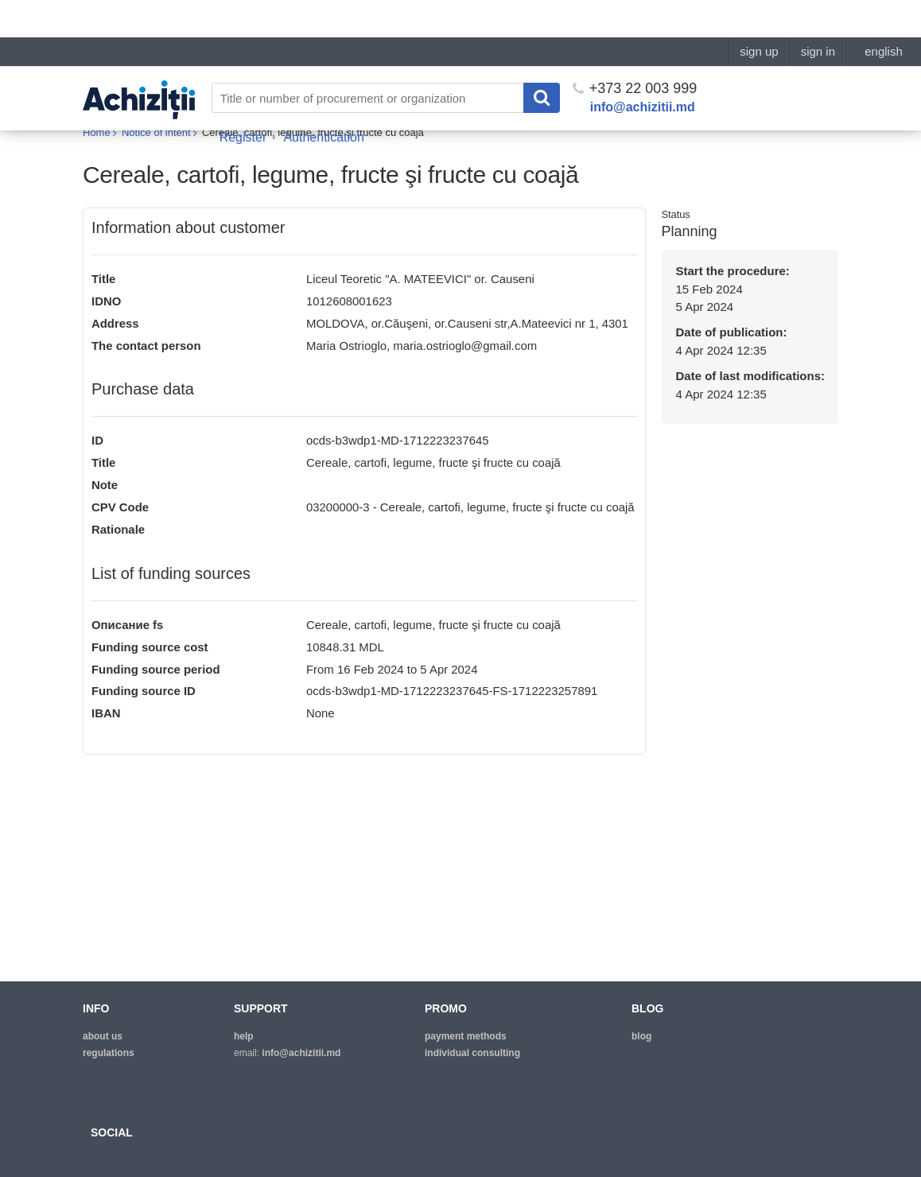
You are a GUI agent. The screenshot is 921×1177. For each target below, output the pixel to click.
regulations (108, 1053)
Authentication (323, 100)
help (244, 1036)
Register (243, 100)
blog (641, 1036)
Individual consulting (472, 1053)
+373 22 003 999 (635, 51)
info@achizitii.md (642, 69)
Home (97, 133)
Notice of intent (156, 133)
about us (102, 1036)
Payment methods (466, 1036)
